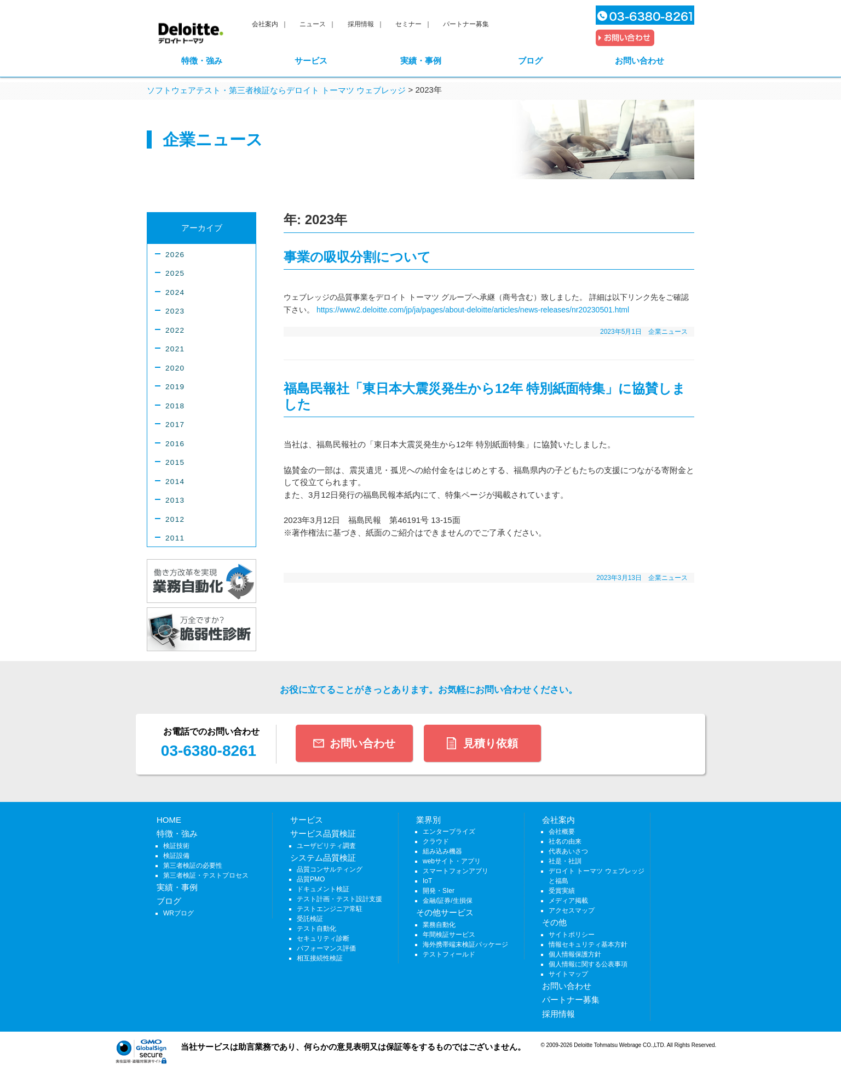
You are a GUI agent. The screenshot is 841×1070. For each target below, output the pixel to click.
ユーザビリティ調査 (326, 846)
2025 (175, 273)
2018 (175, 406)
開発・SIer (438, 891)
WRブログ (178, 913)
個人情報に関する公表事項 (588, 964)
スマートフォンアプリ (455, 871)
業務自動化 (439, 925)
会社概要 (562, 831)
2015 (175, 462)
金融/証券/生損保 (448, 900)
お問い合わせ (639, 60)
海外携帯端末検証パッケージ (465, 944)
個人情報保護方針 (575, 954)
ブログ (530, 60)
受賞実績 (562, 891)
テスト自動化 (316, 928)
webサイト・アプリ (452, 861)
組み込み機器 (442, 851)
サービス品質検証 (323, 833)
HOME (169, 819)
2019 (175, 387)
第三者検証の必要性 (192, 865)
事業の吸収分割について (357, 256)
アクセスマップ (572, 910)
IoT (427, 881)
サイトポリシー (572, 934)
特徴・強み (201, 60)
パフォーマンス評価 (326, 948)
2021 (175, 349)
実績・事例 (420, 60)
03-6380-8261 (208, 750)
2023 (175, 311)
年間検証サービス (449, 934)
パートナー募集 (466, 24)
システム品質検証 (323, 857)
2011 (175, 538)
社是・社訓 (565, 861)
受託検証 (310, 919)
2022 (175, 330)
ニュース (312, 24)
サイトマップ (568, 974)
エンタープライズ (449, 831)
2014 (175, 481)
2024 (175, 292)
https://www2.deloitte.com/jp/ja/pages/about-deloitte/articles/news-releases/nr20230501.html (472, 309)
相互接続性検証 (320, 958)
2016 (175, 444)
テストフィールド (449, 954)
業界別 (428, 819)
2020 (175, 368)
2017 (175, 424)
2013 (175, 500)
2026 (175, 255)
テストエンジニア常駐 (329, 909)
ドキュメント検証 (323, 889)
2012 (175, 519)
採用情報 (361, 24)
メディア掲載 (568, 900)
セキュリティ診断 (323, 938)
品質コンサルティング (329, 869)
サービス (311, 60)
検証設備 (176, 856)
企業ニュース (668, 331)
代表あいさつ (568, 851)
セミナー (408, 24)
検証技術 (176, 846)
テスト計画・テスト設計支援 (339, 899)
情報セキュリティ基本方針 (588, 944)
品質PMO (311, 879)
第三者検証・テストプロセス (206, 875)
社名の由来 (565, 841)
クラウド (436, 841)
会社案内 (265, 24)
